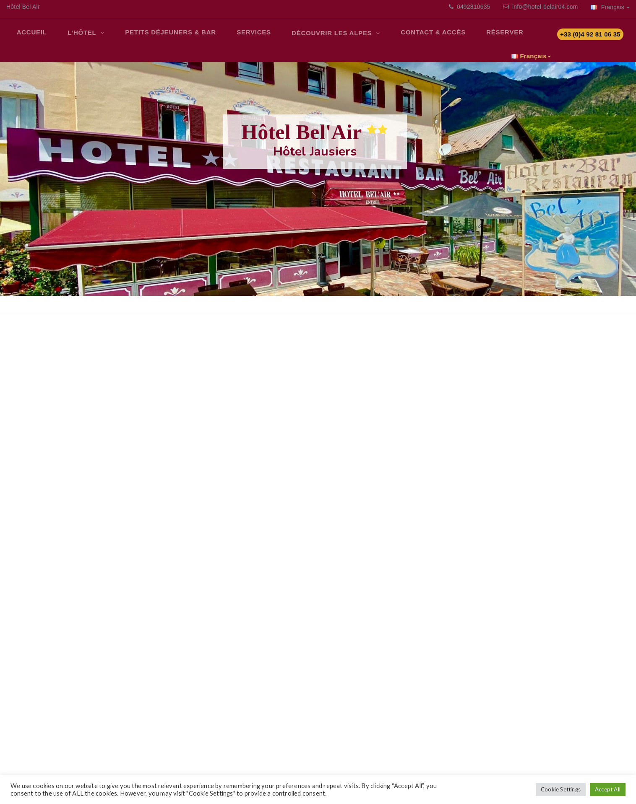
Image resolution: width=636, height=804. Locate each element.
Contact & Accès (411, 35)
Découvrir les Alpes (315, 37)
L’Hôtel (77, 36)
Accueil (30, 35)
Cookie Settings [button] (561, 789)
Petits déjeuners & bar (160, 35)
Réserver (479, 35)
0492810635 (472, 6)
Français (610, 7)
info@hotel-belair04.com (545, 6)
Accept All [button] (607, 789)
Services (240, 35)
